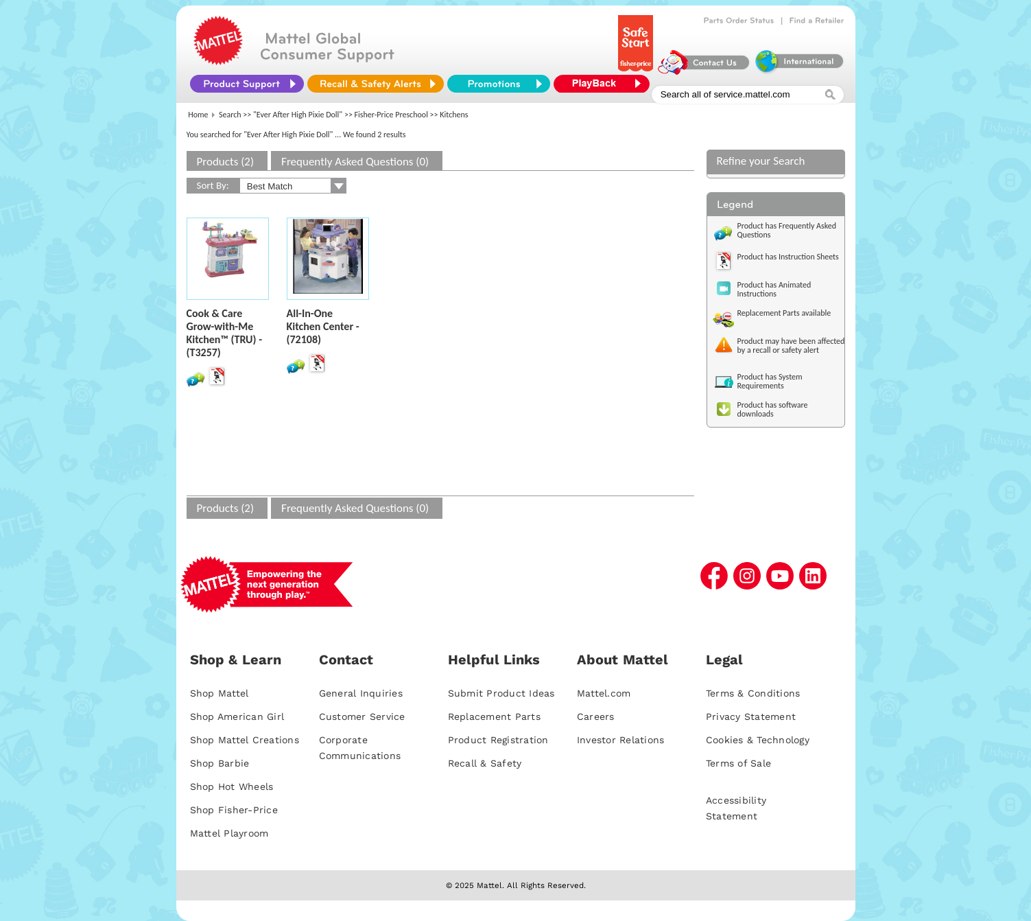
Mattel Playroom (229, 833)
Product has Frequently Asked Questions (787, 230)
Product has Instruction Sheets (788, 256)
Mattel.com (604, 693)
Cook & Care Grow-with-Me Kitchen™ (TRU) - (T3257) (225, 333)
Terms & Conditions (753, 693)
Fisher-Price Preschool (391, 114)
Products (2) (225, 161)
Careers (596, 716)
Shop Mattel (219, 693)
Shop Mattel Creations (244, 739)
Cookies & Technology (757, 739)
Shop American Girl (237, 716)
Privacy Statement (751, 716)
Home (198, 114)
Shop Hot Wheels (232, 786)
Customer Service (362, 716)
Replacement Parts (494, 716)
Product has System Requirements (770, 381)
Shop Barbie (220, 763)
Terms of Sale (738, 763)
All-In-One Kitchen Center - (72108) (323, 326)
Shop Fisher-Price (234, 809)
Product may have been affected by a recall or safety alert (791, 345)
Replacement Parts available (784, 313)
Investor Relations (621, 739)
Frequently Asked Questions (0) (355, 161)
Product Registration (498, 739)
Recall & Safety (485, 763)
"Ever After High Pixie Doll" (297, 114)
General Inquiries (361, 693)
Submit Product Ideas (501, 693)
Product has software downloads (772, 409)
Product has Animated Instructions (774, 289)
